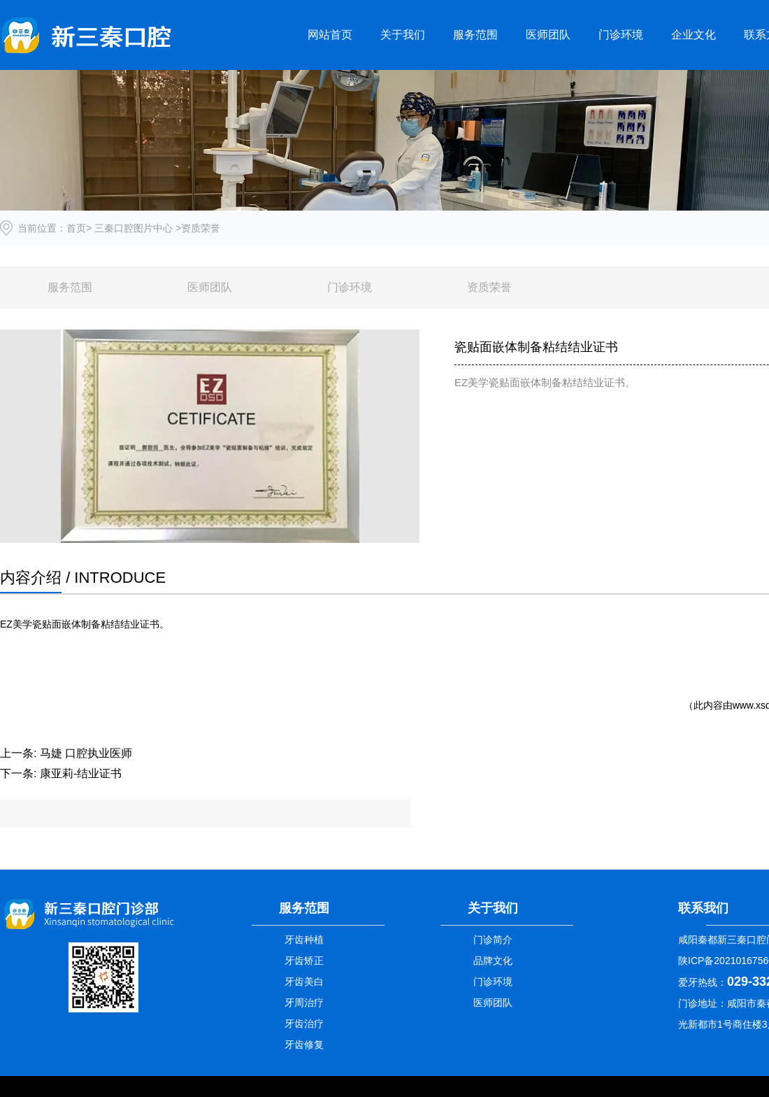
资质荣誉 (489, 287)
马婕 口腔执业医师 (86, 753)
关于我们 (402, 35)
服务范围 (475, 35)
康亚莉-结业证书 (81, 773)
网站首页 (330, 35)
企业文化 (693, 35)
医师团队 (548, 35)
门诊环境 (620, 35)
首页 (76, 228)
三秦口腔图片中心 (133, 228)
